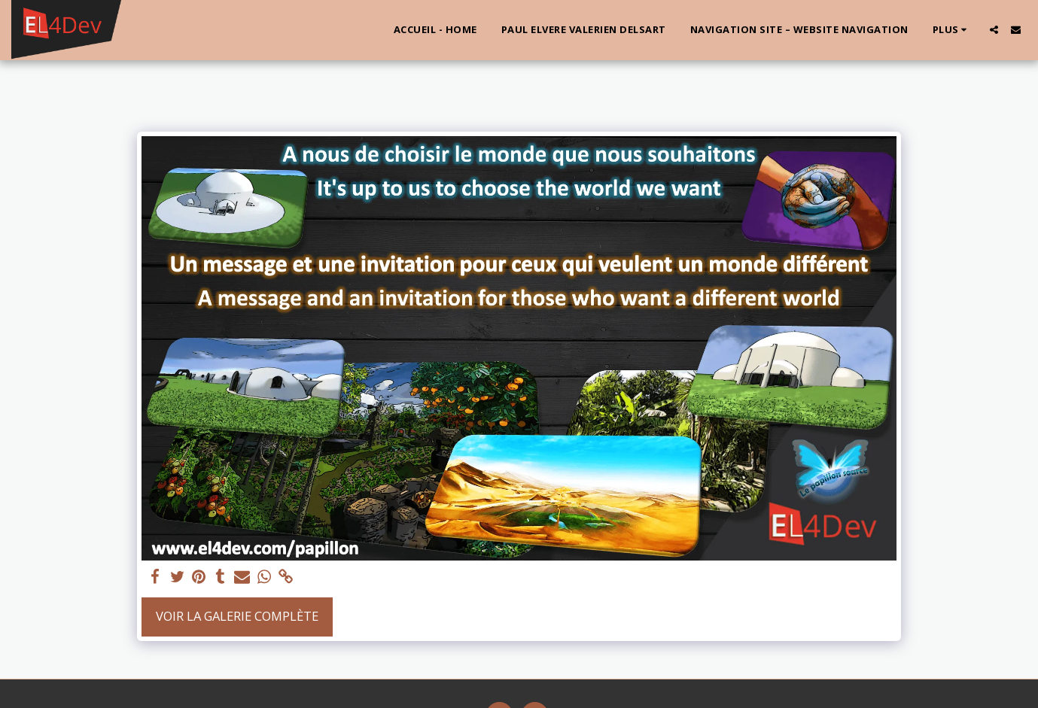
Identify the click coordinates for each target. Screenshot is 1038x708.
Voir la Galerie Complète (237, 615)
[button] (994, 30)
